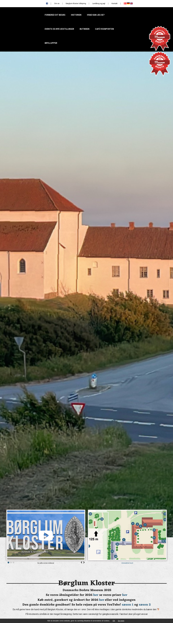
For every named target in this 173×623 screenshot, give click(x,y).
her (95, 595)
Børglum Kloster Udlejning (76, 4)
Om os (56, 4)
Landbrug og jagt (98, 4)
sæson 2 (145, 605)
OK (114, 621)
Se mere (121, 621)
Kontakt (114, 4)
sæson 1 (127, 605)
